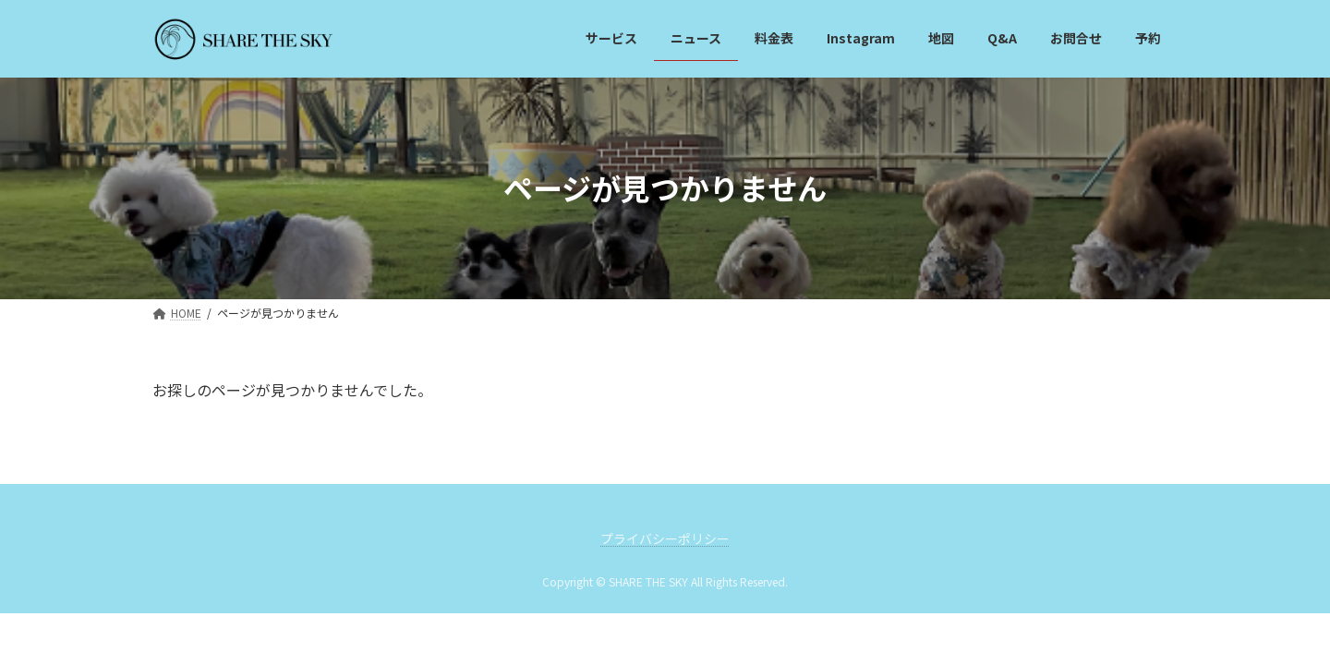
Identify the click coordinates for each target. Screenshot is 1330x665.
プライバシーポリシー (665, 538)
